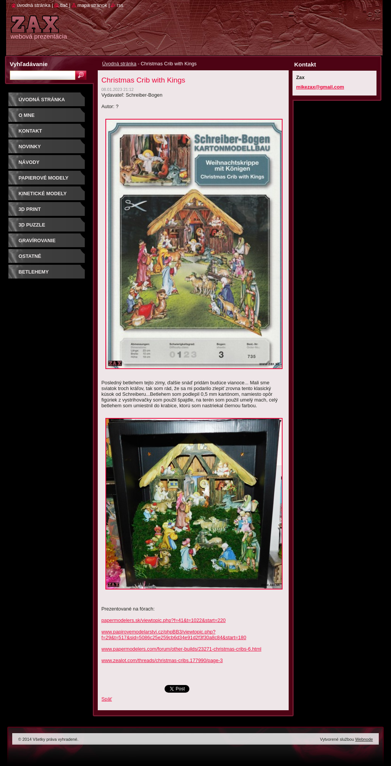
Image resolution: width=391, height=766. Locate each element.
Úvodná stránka (119, 63)
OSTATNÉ (30, 256)
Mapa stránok (92, 5)
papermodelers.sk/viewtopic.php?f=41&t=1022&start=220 (164, 620)
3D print (30, 209)
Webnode (364, 739)
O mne (27, 115)
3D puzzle (32, 225)
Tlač (64, 5)
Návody (29, 162)
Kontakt (30, 131)
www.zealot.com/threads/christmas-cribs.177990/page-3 (162, 660)
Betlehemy (34, 272)
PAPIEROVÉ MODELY (44, 178)
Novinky (30, 146)
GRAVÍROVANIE (37, 240)
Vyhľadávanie (29, 64)
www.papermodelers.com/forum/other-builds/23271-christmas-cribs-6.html (182, 649)
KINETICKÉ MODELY (43, 193)
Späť (107, 699)
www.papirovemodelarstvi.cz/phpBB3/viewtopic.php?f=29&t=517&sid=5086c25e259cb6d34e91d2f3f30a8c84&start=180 (174, 634)
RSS (120, 5)
